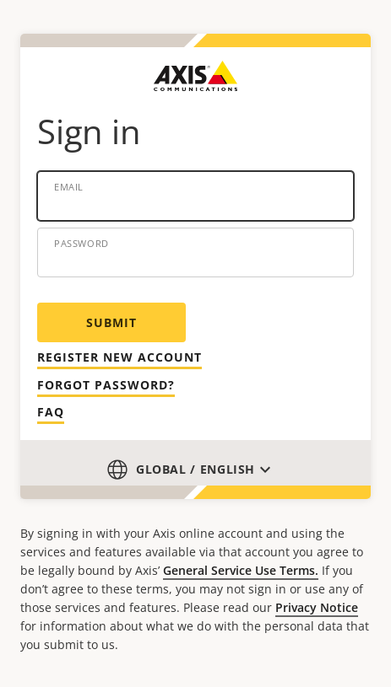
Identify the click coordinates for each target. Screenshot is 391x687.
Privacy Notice (316, 607)
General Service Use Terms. (240, 570)
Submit (111, 322)
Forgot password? (106, 385)
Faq (50, 412)
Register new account (119, 357)
